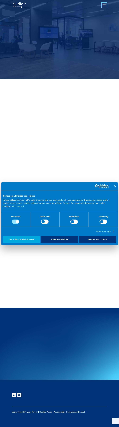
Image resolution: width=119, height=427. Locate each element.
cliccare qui (18, 206)
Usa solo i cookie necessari (21, 239)
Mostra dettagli (103, 231)
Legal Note (17, 412)
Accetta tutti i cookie (97, 239)
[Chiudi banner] (115, 186)
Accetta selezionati (59, 239)
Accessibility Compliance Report (69, 412)
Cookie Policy (45, 412)
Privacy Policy (31, 412)
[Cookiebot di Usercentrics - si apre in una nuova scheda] (97, 186)
